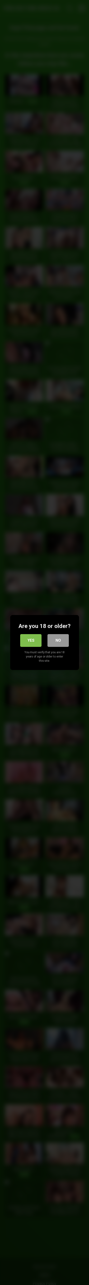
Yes (31, 640)
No (58, 640)
